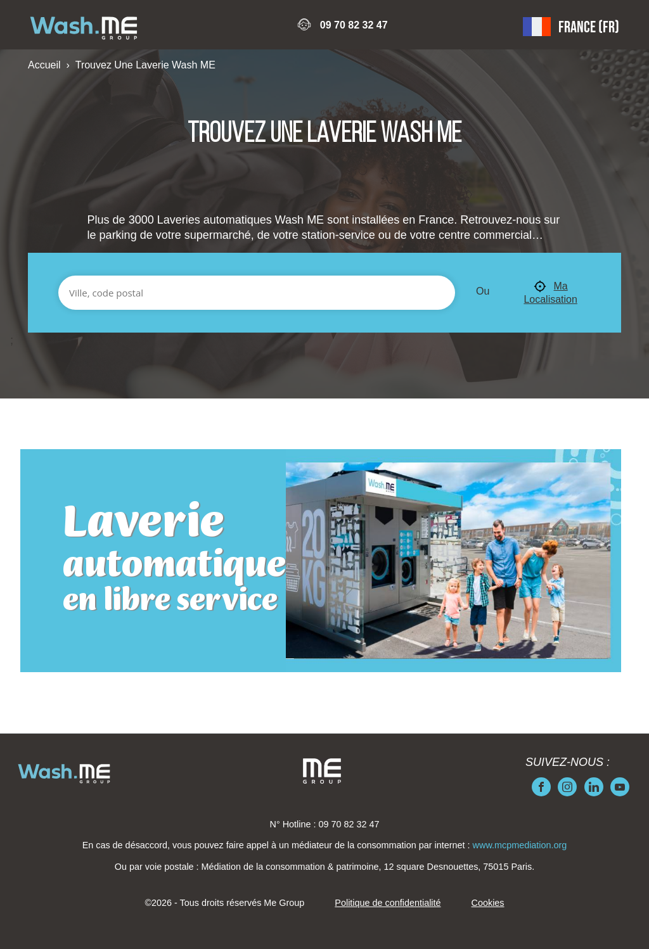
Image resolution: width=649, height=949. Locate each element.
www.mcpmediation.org (520, 845)
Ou (482, 291)
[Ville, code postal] (256, 293)
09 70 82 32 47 (354, 25)
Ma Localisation (550, 292)
